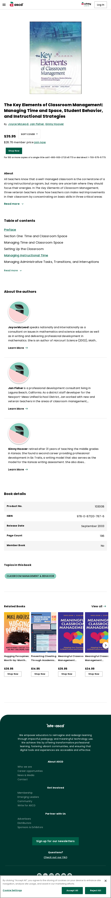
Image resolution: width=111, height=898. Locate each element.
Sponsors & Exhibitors (30, 827)
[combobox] (29, 134)
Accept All (72, 893)
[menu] (4, 5)
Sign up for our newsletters (55, 841)
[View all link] (99, 606)
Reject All (95, 893)
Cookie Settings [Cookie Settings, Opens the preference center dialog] (12, 893)
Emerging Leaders (28, 797)
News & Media (26, 775)
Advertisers (24, 818)
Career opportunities (30, 771)
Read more (13, 270)
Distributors (24, 823)
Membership (25, 792)
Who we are (25, 766)
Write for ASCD (26, 805)
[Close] (105, 883)
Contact (23, 779)
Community (25, 801)
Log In (100, 4)
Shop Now (13, 150)
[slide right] (105, 645)
